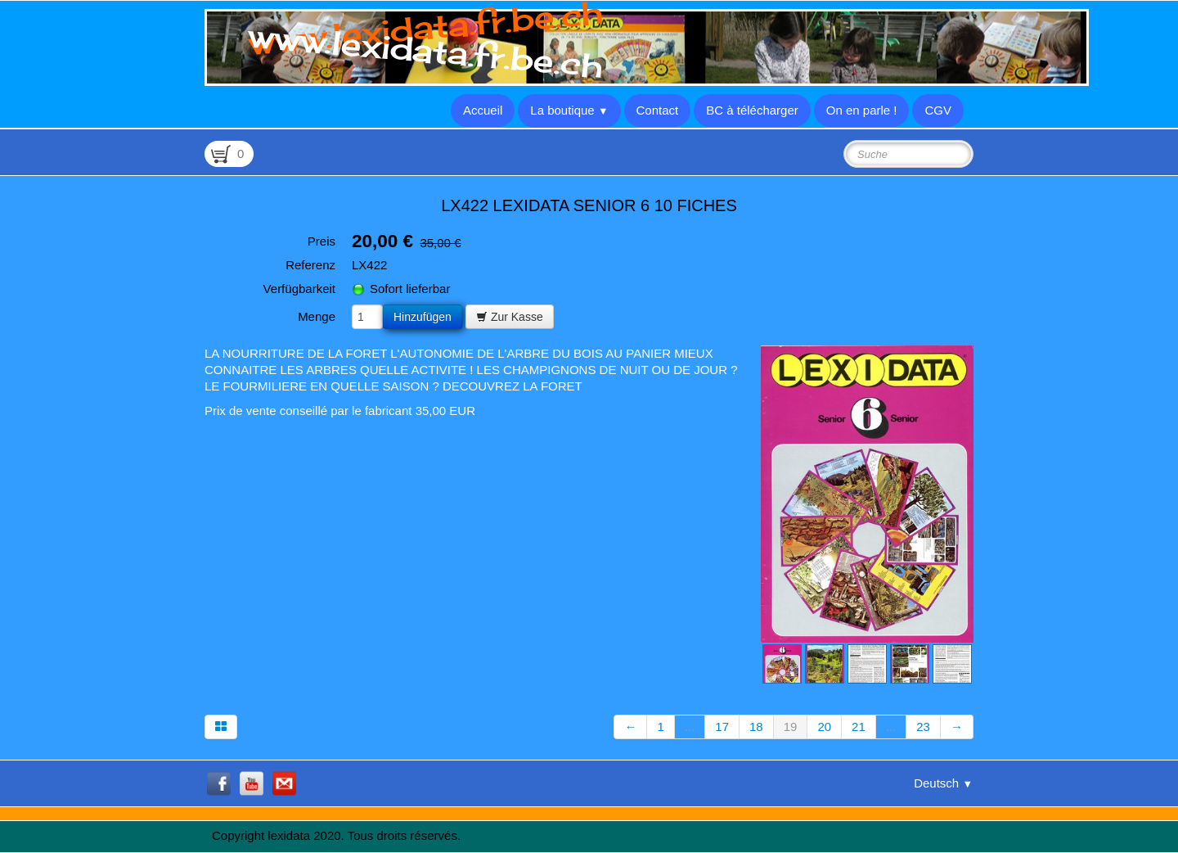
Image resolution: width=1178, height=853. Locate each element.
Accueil (482, 110)
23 (923, 726)
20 (824, 726)
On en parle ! (861, 110)
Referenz (310, 265)
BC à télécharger (752, 110)
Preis (321, 241)
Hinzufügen (422, 316)
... (690, 726)
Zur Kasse (509, 316)
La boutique (569, 110)
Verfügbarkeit (299, 289)
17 (722, 726)
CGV (937, 110)
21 (859, 726)
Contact (657, 110)
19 (791, 726)
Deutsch (943, 783)
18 (756, 726)
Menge (316, 316)
